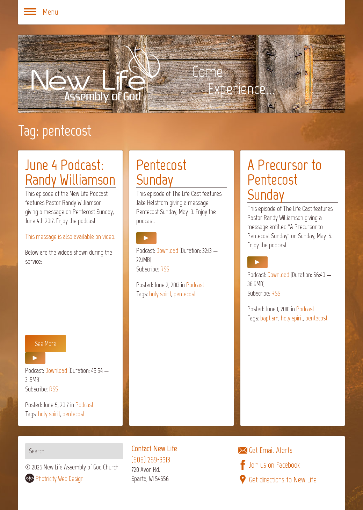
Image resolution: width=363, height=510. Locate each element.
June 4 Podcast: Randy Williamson (70, 172)
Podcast (84, 405)
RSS (53, 389)
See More (45, 344)
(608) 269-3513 (150, 460)
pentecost (74, 414)
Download (56, 371)
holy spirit (49, 414)
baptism (269, 318)
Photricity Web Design (60, 479)
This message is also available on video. (70, 237)
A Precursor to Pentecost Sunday (284, 180)
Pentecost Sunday (161, 172)
